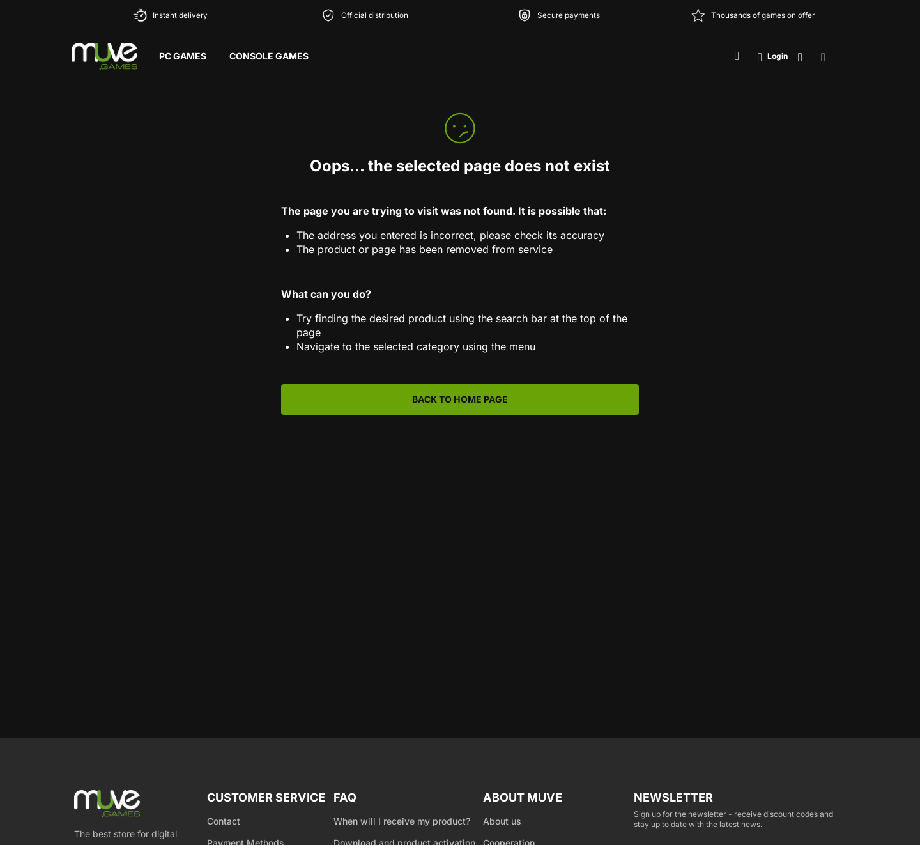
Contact (223, 821)
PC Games (182, 55)
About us (502, 821)
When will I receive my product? (402, 821)
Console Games (269, 55)
